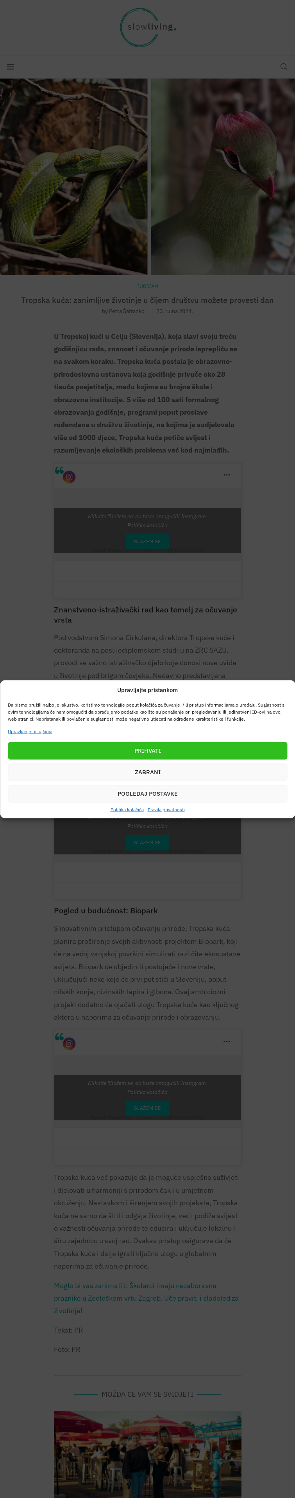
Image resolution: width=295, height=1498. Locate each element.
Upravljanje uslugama (30, 731)
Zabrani (148, 772)
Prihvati (147, 750)
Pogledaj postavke (148, 793)
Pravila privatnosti (166, 809)
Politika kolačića (127, 809)
